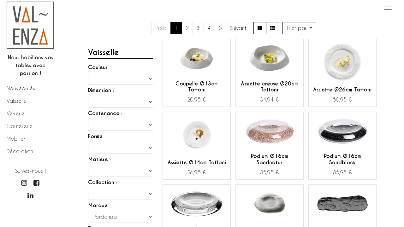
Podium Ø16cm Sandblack (342, 159)
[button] (299, 28)
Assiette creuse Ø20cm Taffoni (269, 86)
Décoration (20, 151)
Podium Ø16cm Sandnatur (269, 159)
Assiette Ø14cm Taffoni (197, 162)
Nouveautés (21, 88)
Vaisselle (17, 101)
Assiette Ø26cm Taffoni (342, 89)
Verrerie (16, 113)
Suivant (238, 28)
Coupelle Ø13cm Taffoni (196, 86)
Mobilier (16, 139)
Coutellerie (20, 126)
